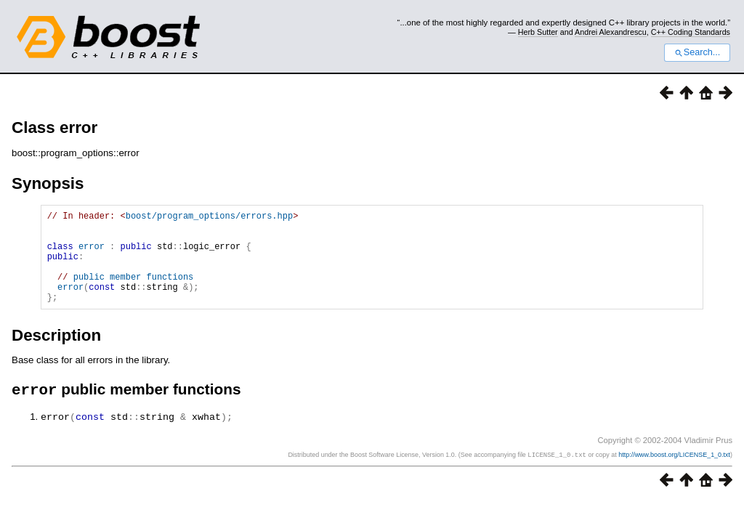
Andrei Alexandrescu (611, 32)
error (91, 254)
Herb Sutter (538, 32)
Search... (697, 52)
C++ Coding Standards (690, 32)
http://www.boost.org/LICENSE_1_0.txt (674, 475)
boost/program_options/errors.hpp (209, 217)
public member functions (133, 291)
